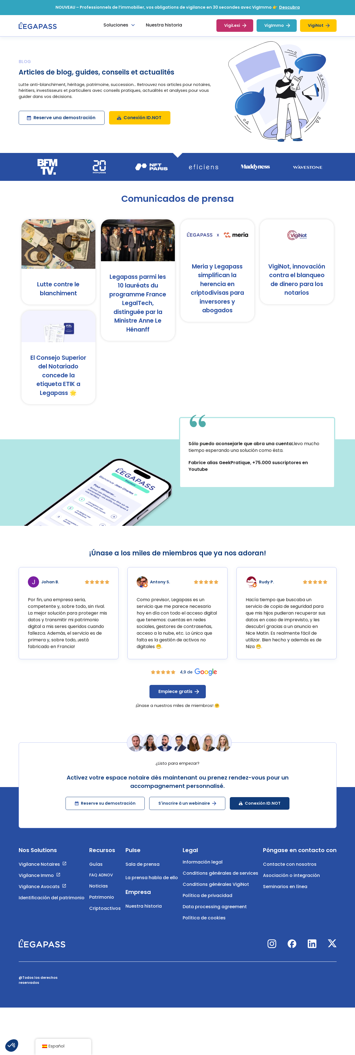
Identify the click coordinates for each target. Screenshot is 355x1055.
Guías (96, 870)
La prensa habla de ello (151, 883)
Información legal (203, 868)
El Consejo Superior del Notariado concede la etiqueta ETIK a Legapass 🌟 (58, 381)
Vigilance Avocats (39, 892)
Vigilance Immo (36, 881)
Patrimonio (101, 903)
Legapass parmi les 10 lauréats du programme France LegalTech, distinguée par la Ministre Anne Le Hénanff (137, 309)
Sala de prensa (142, 870)
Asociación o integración (291, 881)
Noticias (98, 892)
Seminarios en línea (285, 892)
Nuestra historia (143, 912)
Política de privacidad (207, 901)
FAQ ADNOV (101, 881)
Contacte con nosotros (290, 870)
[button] (11, 1045)
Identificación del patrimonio (51, 903)
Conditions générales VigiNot (216, 890)
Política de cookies (204, 923)
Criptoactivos (105, 914)
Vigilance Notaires (39, 870)
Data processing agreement (215, 912)
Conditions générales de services (220, 879)
